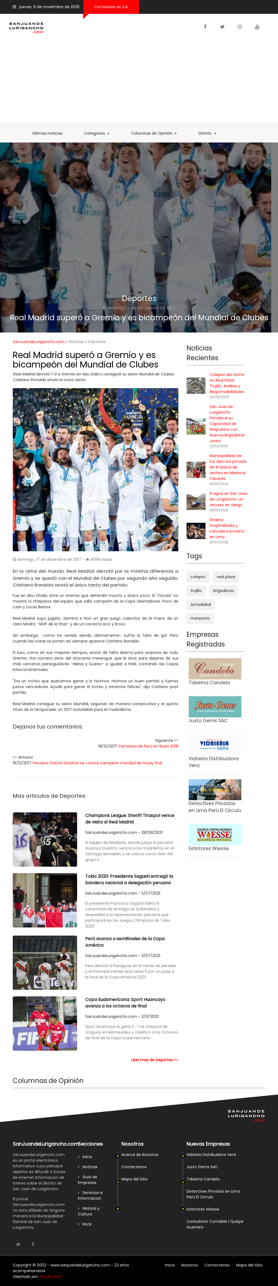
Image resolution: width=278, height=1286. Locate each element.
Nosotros (189, 1265)
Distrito (210, 133)
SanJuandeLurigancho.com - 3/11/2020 (122, 1016)
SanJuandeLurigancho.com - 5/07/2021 (122, 893)
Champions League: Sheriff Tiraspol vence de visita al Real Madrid (129, 818)
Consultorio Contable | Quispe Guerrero (215, 1224)
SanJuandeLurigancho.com (39, 341)
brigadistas (223, 590)
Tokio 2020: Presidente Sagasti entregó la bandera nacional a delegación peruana (129, 879)
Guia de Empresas (87, 1179)
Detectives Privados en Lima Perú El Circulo (213, 1194)
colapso (198, 576)
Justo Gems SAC (202, 1167)
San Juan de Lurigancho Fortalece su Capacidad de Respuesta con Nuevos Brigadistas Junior (227, 424)
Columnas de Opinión (156, 133)
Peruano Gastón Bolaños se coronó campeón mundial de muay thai (97, 763)
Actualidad (201, 604)
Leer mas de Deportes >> (154, 1060)
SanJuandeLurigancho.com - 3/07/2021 (122, 955)
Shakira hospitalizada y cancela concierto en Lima (227, 528)
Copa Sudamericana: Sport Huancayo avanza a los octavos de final (125, 1002)
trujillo (196, 590)
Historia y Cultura (89, 1211)
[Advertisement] (139, 82)
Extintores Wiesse (203, 1209)
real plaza (226, 576)
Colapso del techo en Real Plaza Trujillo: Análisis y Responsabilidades (227, 383)
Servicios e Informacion (90, 1195)
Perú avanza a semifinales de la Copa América (125, 942)
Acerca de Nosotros (140, 1154)
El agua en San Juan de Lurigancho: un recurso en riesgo (229, 499)
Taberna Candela (203, 1179)
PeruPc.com (50, 1276)
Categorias (99, 133)
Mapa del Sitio (134, 1179)
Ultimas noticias (50, 133)
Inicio (85, 1157)
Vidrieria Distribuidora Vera (211, 1154)
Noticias (76, 341)
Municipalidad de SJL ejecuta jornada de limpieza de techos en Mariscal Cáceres (228, 467)
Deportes (139, 298)
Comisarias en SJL (111, 6)
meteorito (200, 618)
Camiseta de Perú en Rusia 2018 (148, 746)
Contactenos (134, 1167)
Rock (84, 1224)
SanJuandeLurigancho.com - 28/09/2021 (124, 832)
